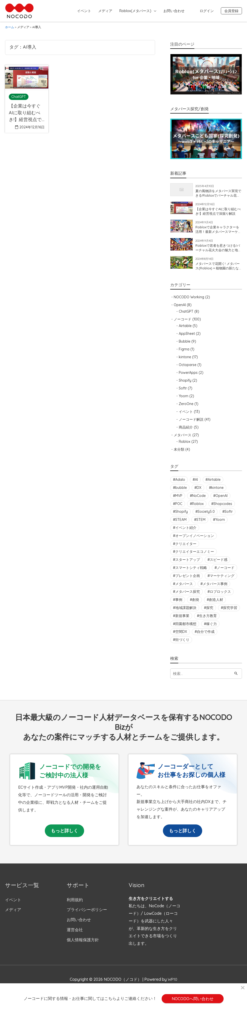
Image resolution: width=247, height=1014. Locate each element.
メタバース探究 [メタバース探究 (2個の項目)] (187, 595)
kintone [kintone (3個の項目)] (217, 491)
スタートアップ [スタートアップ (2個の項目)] (187, 563)
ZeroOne (186, 407)
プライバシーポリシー (87, 913)
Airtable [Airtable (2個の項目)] (214, 483)
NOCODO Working (189, 300)
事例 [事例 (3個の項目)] (178, 603)
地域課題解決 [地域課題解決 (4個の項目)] (185, 611)
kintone (185, 360)
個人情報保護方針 (83, 943)
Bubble (184, 345)
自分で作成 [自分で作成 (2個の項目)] (206, 635)
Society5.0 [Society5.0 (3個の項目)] (206, 515)
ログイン (207, 11)
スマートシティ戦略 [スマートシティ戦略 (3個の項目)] (191, 571)
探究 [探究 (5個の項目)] (209, 611)
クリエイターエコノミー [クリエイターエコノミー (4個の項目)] (194, 555)
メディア (105, 11)
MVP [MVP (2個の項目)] (178, 499)
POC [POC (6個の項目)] (178, 507)
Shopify (185, 384)
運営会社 (75, 933)
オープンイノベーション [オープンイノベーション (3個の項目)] (194, 539)
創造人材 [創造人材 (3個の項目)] (216, 603)
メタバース (182, 438)
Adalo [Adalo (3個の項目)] (180, 483)
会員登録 (231, 11)
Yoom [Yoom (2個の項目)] (220, 523)
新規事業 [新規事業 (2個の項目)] (182, 619)
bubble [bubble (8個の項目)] (181, 491)
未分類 (179, 453)
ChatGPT (186, 315)
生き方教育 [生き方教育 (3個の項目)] (208, 619)
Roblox (184, 445)
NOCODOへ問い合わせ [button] (193, 998)
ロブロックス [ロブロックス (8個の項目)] (220, 595)
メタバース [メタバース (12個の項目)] (184, 587)
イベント (84, 11)
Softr (183, 391)
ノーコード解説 (191, 423)
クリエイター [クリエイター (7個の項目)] (185, 547)
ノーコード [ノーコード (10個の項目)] (225, 571)
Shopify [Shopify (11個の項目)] (181, 515)
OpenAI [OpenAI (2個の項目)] (222, 499)
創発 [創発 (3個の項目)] (195, 603)
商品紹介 (186, 430)
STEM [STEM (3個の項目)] (200, 523)
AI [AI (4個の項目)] (196, 483)
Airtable (185, 329)
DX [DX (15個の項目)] (199, 491)
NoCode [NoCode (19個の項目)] (199, 499)
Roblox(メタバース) (135, 11)
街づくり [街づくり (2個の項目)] (182, 643)
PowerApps (188, 376)
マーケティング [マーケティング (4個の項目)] (222, 579)
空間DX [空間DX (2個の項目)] (181, 635)
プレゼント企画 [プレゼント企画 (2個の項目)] (187, 579)
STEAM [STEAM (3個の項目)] (181, 523)
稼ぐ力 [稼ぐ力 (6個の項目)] (211, 627)
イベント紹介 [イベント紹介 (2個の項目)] (185, 531)
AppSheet (187, 337)
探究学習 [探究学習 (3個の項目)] (230, 611)
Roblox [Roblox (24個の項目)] (198, 507)
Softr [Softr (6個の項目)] (229, 515)
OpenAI (180, 308)
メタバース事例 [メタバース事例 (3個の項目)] (215, 587)
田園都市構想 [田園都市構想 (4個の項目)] (185, 627)
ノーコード (182, 322)
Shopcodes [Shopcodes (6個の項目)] (223, 507)
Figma (184, 352)
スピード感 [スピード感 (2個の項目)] (218, 563)
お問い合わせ (174, 11)
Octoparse (187, 368)
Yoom (183, 399)
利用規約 (75, 903)
